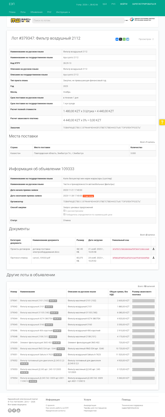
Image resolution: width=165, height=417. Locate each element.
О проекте (50, 405)
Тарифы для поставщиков (95, 408)
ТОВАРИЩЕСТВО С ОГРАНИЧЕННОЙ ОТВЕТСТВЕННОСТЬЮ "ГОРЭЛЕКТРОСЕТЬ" (102, 127)
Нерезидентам (90, 411)
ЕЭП (12, 4)
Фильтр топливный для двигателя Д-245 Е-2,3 (42, 360)
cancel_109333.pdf (41, 258)
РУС (113, 4)
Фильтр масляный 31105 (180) (35, 312)
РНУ (49, 12)
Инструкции (63, 12)
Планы (12, 12)
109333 (67, 169)
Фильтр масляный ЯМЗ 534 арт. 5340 (38, 348)
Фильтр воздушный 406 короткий (36, 330)
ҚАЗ (105, 4)
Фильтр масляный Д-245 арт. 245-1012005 (40, 369)
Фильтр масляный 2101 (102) (34, 300)
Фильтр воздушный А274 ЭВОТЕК (36, 318)
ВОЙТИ (123, 4)
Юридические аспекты (56, 411)
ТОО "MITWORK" (17, 402)
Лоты (23, 12)
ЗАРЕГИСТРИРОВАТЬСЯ (144, 4)
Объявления (36, 12)
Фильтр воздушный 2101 (32, 306)
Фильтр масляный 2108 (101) (34, 336)
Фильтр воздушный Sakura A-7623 (36, 354)
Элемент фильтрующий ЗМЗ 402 (36, 342)
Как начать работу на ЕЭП (57, 408)
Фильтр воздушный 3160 (32, 324)
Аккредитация (90, 405)
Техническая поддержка (132, 405)
